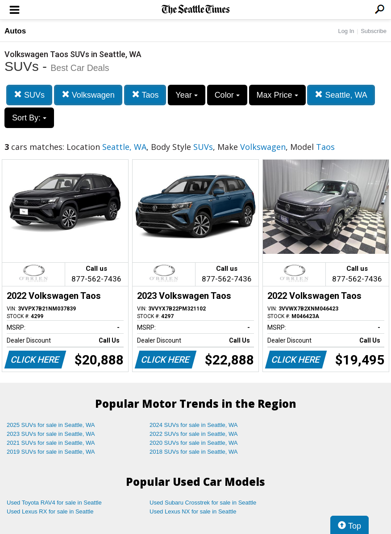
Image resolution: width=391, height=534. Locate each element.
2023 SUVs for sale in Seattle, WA (51, 434)
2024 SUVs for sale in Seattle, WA (194, 425)
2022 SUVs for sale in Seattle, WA (194, 434)
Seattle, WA (341, 94)
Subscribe (374, 31)
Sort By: (29, 117)
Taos (145, 94)
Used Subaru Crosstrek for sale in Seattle (203, 502)
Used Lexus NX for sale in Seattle (193, 511)
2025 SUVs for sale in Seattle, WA (51, 425)
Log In (346, 31)
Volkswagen (88, 94)
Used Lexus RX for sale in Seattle (50, 511)
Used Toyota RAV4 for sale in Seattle (54, 502)
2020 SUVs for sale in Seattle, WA (194, 442)
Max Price (277, 95)
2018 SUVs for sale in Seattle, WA (194, 451)
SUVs (29, 94)
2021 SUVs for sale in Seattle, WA (51, 442)
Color (227, 95)
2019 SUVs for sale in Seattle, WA (51, 451)
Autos (15, 31)
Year (186, 95)
